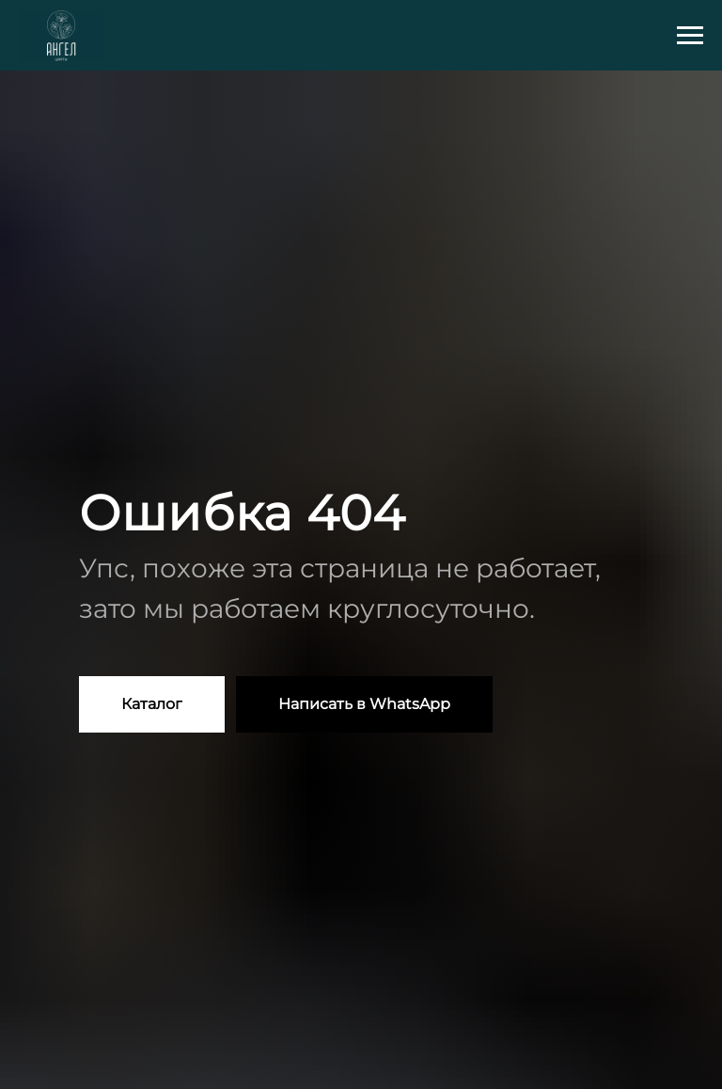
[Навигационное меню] (690, 35)
